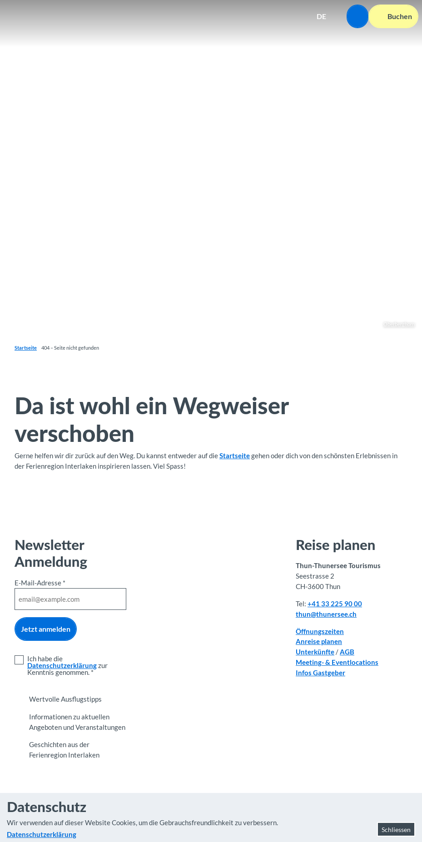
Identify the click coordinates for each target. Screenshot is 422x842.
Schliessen (396, 829)
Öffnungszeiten (320, 631)
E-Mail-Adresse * (40, 583)
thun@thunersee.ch (326, 614)
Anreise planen (319, 642)
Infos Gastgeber (320, 673)
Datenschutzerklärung (62, 665)
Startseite (26, 348)
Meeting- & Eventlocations (337, 662)
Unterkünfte (315, 652)
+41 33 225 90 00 (335, 603)
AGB (347, 652)
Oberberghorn (399, 324)
